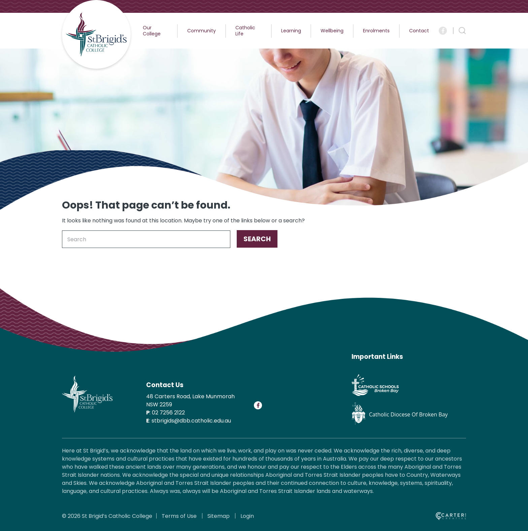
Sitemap (218, 516)
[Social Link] (443, 31)
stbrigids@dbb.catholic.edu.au (191, 421)
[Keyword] (146, 239)
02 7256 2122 (168, 412)
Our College (152, 31)
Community (201, 31)
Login (247, 516)
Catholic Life (245, 31)
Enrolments (376, 31)
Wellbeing (332, 31)
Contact (419, 31)
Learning (291, 31)
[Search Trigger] (462, 30)
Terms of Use (179, 516)
